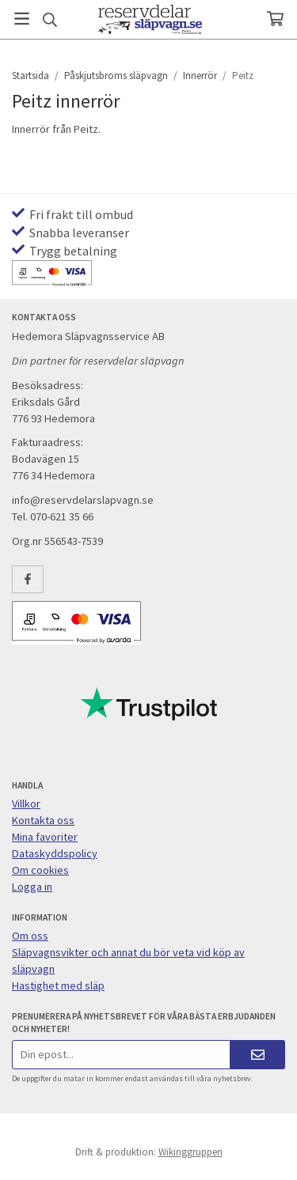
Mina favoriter (45, 837)
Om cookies (40, 870)
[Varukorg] (275, 18)
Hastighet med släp (58, 985)
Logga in (32, 886)
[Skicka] (257, 1054)
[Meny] (22, 18)
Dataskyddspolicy (54, 853)
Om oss (30, 935)
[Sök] (49, 20)
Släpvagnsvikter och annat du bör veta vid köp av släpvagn (128, 960)
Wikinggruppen (190, 1152)
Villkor (26, 803)
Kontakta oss (43, 820)
